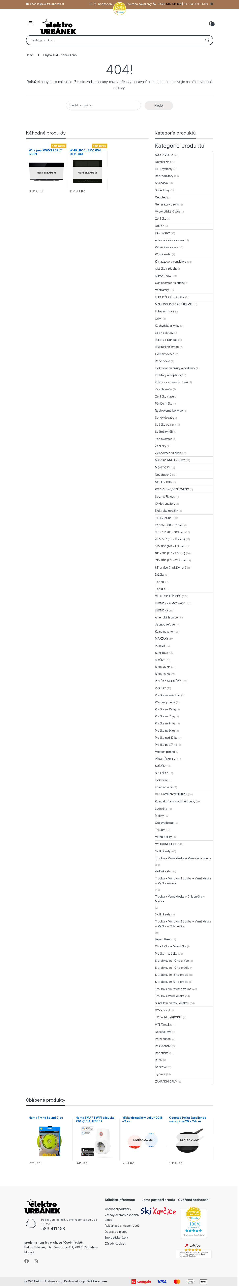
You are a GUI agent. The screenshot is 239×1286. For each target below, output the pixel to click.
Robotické (162, 1053)
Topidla (160, 589)
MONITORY (162, 467)
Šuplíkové (161, 652)
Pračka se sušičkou (167, 695)
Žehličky (160, 218)
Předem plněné (165, 702)
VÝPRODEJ (162, 1010)
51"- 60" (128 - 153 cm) (170, 546)
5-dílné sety (162, 914)
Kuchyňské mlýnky (167, 325)
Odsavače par (164, 822)
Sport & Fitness (165, 496)
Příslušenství (163, 254)
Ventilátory (162, 290)
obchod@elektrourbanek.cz (47, 3)
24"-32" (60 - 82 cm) (169, 525)
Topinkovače (163, 439)
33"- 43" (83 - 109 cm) (169, 532)
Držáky (159, 574)
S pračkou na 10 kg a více (172, 960)
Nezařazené (163, 474)
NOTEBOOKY (164, 482)
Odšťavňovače (164, 354)
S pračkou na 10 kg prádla (172, 967)
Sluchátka (161, 183)
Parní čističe (163, 1039)
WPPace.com (97, 1281)
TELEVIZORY (163, 518)
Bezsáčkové (163, 1031)
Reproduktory (164, 176)
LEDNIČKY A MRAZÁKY (169, 603)
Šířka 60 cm (162, 674)
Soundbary (162, 190)
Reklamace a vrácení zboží (122, 1225)
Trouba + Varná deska (169, 996)
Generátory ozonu (167, 204)
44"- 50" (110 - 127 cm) (170, 539)
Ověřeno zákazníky (139, 4)
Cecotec (160, 197)
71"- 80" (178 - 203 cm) (170, 560)
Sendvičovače (164, 417)
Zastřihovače (163, 389)
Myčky (159, 815)
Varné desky (163, 836)
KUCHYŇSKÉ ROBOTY (169, 297)
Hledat (207, 40)
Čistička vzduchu (166, 268)
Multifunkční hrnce (167, 346)
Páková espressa (166, 247)
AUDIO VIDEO (164, 154)
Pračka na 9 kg (165, 730)
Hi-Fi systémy (163, 169)
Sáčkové (161, 1067)
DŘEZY (159, 225)
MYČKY (160, 659)
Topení (159, 581)
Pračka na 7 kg (165, 716)
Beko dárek (163, 939)
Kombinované (164, 631)
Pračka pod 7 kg (166, 744)
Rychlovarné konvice (169, 410)
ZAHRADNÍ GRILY (166, 1081)
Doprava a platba (116, 1231)
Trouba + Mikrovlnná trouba (173, 989)
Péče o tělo (162, 361)
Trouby (160, 829)
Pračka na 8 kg (165, 723)
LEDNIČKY (161, 610)
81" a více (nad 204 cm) (170, 567)
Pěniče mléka (163, 403)
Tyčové (160, 1074)
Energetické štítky (116, 1237)
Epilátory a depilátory (169, 375)
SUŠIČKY (161, 765)
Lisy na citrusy (164, 332)
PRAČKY (160, 688)
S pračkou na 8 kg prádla (171, 974)
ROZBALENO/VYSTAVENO (172, 489)
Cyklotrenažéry (165, 503)
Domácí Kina (163, 161)
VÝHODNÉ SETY (165, 844)
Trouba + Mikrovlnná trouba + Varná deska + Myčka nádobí (183, 881)
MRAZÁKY (161, 638)
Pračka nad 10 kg (166, 737)
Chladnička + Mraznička (170, 946)
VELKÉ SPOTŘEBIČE (168, 596)
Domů (29, 55)
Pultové (160, 645)
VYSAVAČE (162, 1024)
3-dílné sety (162, 851)
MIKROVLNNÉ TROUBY (170, 460)
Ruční (158, 1060)
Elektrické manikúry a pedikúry (175, 368)
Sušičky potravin (166, 424)
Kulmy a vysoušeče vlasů (171, 382)
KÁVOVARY (162, 233)
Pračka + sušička (166, 953)
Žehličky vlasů (164, 396)
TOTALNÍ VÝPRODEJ (168, 1017)
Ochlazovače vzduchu (169, 283)
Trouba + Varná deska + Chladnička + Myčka (180, 899)
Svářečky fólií (164, 431)
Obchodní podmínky (118, 1209)
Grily (158, 318)
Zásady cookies (115, 1243)
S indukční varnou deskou (172, 1003)
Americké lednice (166, 617)
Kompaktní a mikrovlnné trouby (175, 801)
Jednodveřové (165, 624)
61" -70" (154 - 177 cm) (170, 553)
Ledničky (161, 808)
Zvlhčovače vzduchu (168, 453)
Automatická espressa (169, 240)
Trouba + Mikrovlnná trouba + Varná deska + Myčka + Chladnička (183, 924)
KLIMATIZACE (163, 275)
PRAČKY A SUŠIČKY (168, 681)
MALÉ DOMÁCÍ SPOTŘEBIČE (173, 304)
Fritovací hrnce (164, 311)
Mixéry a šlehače (166, 339)
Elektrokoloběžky (166, 510)
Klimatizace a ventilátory (170, 261)
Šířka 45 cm (162, 667)
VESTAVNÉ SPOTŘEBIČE (171, 794)
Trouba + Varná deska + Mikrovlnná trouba (183, 858)
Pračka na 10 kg (165, 709)
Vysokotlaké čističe (167, 211)
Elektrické (161, 780)
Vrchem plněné (165, 751)
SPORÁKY (161, 773)
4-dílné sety (163, 871)
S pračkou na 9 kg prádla (171, 981)
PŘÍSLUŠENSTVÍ (165, 758)
